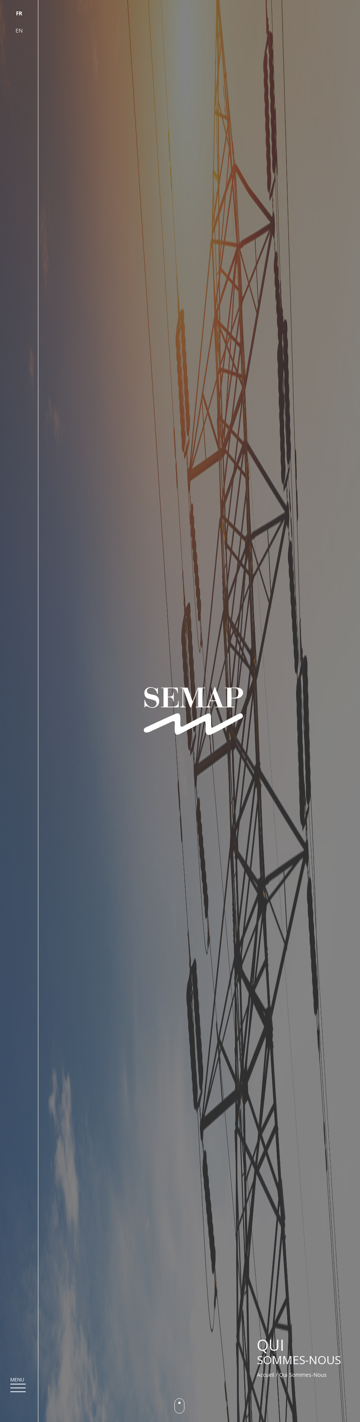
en (19, 30)
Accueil (265, 1374)
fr (19, 13)
